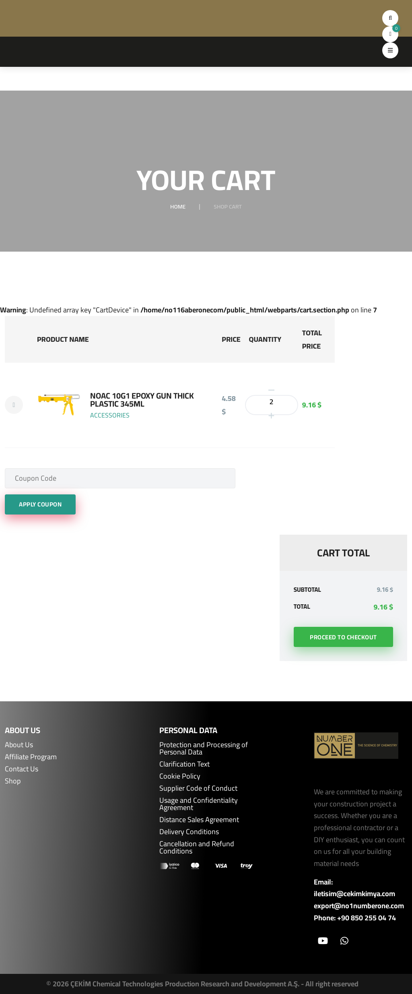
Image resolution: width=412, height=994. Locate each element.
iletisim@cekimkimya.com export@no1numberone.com (359, 899)
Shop (13, 781)
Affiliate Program (31, 756)
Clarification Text (184, 764)
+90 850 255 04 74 (366, 918)
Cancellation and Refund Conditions (196, 847)
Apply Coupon (40, 504)
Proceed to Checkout (343, 637)
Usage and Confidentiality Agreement (198, 804)
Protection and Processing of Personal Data (203, 748)
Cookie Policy (179, 776)
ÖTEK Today (364, 986)
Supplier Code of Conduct (198, 788)
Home (177, 206)
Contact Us (21, 769)
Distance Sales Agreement (199, 819)
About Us (19, 744)
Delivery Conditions (189, 831)
